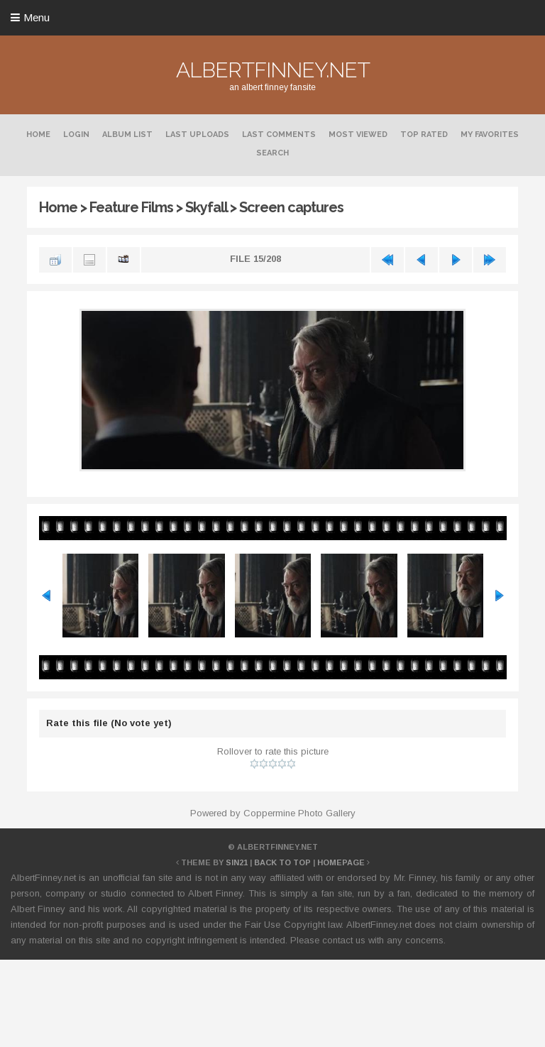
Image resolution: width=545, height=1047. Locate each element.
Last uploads (197, 134)
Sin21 (237, 862)
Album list (127, 134)
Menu (36, 17)
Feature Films (131, 207)
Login (76, 134)
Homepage (341, 862)
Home (38, 134)
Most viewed (358, 134)
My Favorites (490, 134)
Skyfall (206, 207)
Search (272, 153)
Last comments (279, 134)
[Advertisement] (272, 1001)
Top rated (424, 134)
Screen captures (291, 207)
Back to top (282, 862)
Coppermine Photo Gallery (299, 813)
